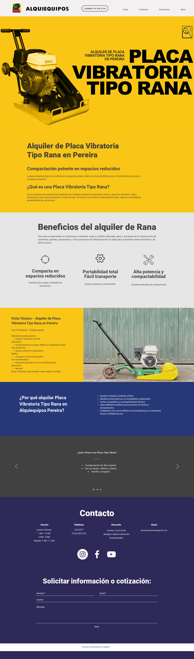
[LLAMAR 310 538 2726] (95, 8)
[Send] (96, 626)
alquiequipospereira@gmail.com (154, 530)
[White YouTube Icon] (111, 554)
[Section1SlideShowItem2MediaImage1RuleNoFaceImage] (97, 489)
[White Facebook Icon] (97, 554)
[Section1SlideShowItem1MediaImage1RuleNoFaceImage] (93, 489)
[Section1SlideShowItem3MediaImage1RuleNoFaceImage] (100, 489)
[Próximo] (177, 466)
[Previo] (16, 466)
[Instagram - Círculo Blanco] (82, 554)
